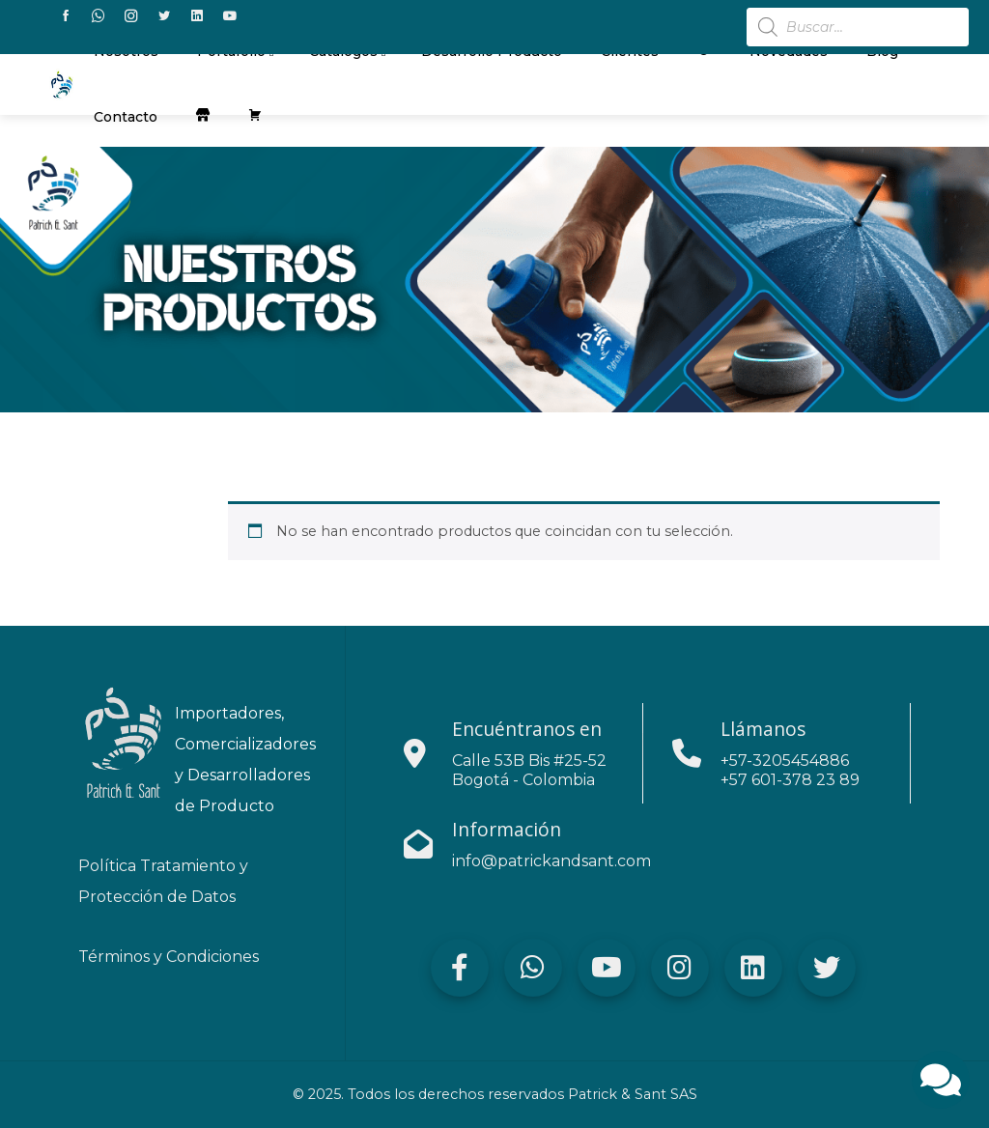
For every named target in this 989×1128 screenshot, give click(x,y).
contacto (125, 117)
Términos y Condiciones (168, 956)
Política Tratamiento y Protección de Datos (163, 881)
